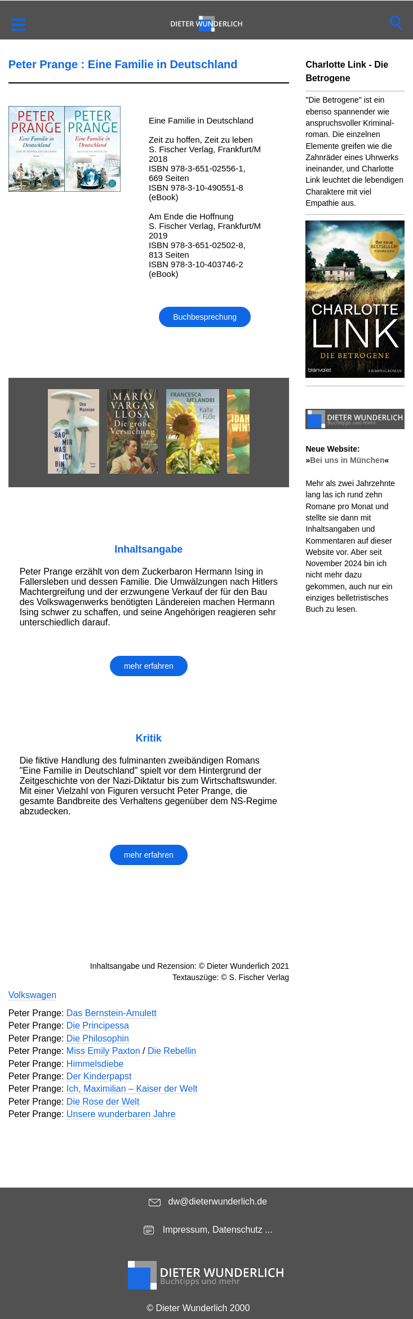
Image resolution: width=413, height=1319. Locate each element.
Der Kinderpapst (99, 1076)
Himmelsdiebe (94, 1064)
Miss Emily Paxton (103, 1051)
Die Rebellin (172, 1051)
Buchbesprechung (205, 316)
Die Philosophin (97, 1038)
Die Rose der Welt (103, 1101)
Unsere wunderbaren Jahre (121, 1114)
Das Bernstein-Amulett (111, 1013)
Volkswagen (32, 995)
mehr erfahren (149, 665)
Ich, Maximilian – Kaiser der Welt (132, 1088)
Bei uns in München (347, 460)
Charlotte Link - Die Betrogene (346, 71)
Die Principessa (97, 1025)
